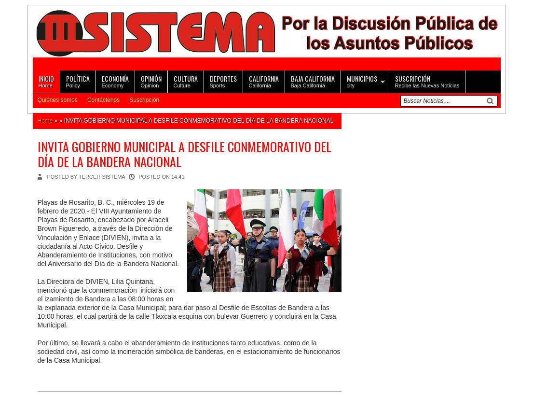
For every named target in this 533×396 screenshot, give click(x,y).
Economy (115, 80)
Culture (186, 80)
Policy (78, 80)
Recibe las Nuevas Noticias (427, 80)
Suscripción (144, 100)
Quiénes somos (58, 100)
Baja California (313, 80)
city (362, 80)
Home (46, 80)
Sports (223, 80)
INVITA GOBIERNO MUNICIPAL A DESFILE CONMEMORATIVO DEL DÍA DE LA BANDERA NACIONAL (184, 154)
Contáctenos (103, 100)
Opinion (151, 80)
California (264, 80)
